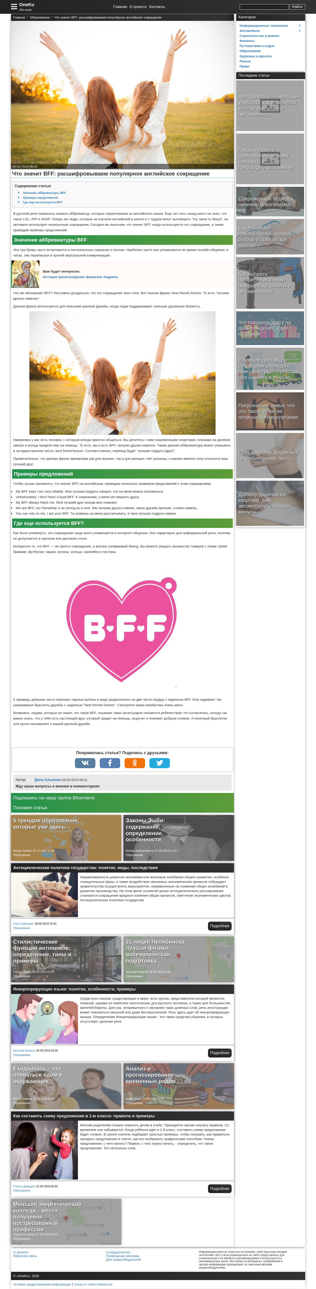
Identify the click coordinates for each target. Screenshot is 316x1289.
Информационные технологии (264, 26)
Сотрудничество (118, 1252)
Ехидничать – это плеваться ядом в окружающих (38, 1075)
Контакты (157, 7)
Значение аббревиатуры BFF (44, 193)
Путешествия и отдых (257, 46)
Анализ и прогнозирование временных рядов (150, 1075)
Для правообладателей (123, 1260)
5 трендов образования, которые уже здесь (46, 823)
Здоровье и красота (256, 56)
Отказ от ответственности (93, 1284)
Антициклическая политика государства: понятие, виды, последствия (85, 868)
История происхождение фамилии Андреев (80, 277)
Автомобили (250, 31)
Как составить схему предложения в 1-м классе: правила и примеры (84, 1116)
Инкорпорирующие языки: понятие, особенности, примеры (74, 989)
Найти (297, 7)
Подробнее (219, 926)
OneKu (26, 4)
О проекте (138, 7)
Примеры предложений (40, 197)
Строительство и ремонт (259, 36)
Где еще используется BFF (43, 202)
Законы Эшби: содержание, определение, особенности (145, 830)
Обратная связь (25, 1256)
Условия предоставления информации (42, 1284)
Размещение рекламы (122, 1256)
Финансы (247, 41)
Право (245, 66)
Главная (120, 7)
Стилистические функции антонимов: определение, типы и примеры (42, 951)
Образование (21, 855)
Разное (245, 61)
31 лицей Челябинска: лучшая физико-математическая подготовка (156, 951)
